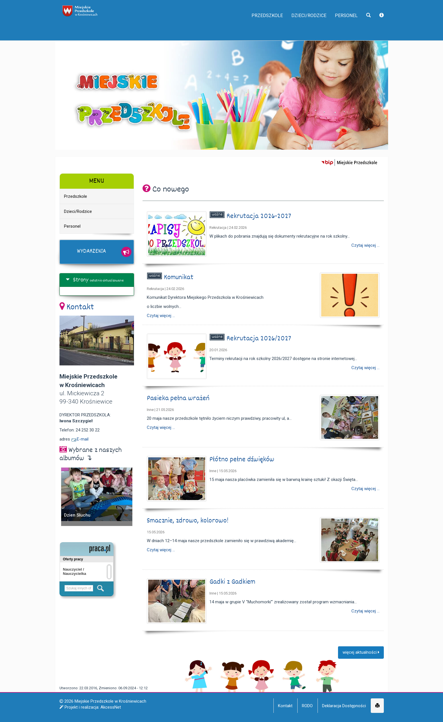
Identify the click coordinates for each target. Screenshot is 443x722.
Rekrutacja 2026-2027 (259, 216)
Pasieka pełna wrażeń (179, 398)
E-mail (79, 439)
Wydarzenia (91, 251)
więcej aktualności (361, 656)
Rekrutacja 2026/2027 (259, 339)
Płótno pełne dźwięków (242, 459)
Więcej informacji (278, 713)
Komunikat (179, 277)
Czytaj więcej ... (365, 245)
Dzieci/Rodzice (300, 25)
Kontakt (80, 307)
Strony (80, 280)
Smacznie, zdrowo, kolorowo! (188, 521)
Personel (342, 25)
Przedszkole (251, 25)
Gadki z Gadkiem (233, 582)
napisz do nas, (75, 6)
